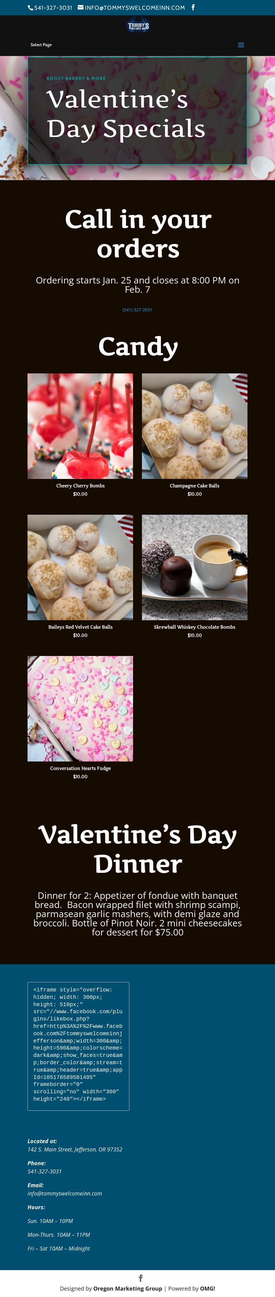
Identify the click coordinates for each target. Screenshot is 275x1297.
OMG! (207, 1288)
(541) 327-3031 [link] (137, 310)
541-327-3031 (53, 7)
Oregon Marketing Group (127, 1288)
